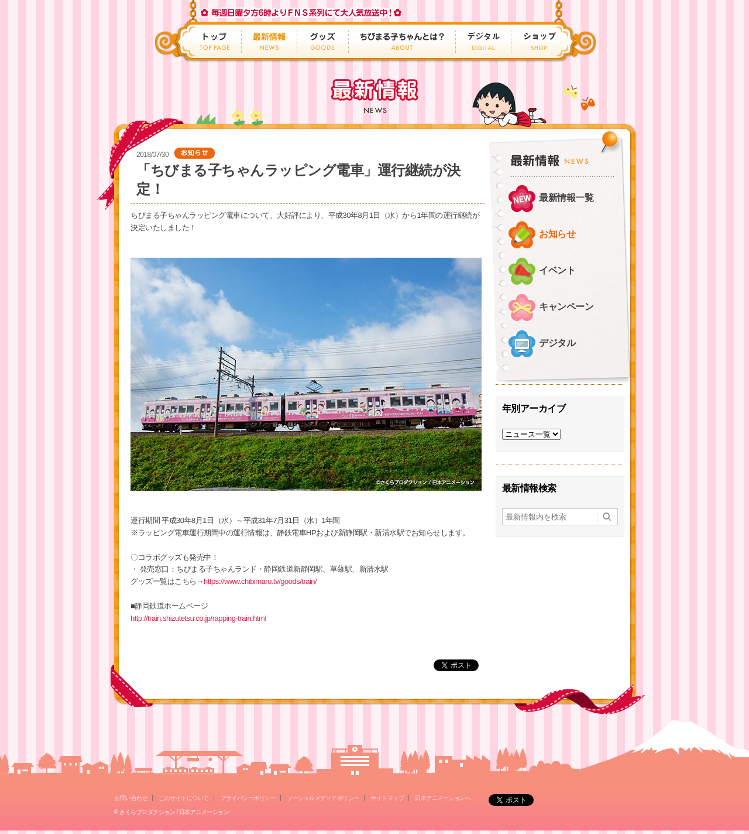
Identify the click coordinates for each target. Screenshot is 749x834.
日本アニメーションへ (442, 798)
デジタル (483, 41)
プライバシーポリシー (248, 798)
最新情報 (269, 41)
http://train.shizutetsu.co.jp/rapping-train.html (198, 618)
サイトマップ (387, 798)
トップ (216, 41)
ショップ (536, 41)
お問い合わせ (130, 798)
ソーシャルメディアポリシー (323, 798)
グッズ (323, 41)
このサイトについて (184, 798)
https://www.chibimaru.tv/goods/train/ (260, 581)
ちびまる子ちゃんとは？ (402, 41)
